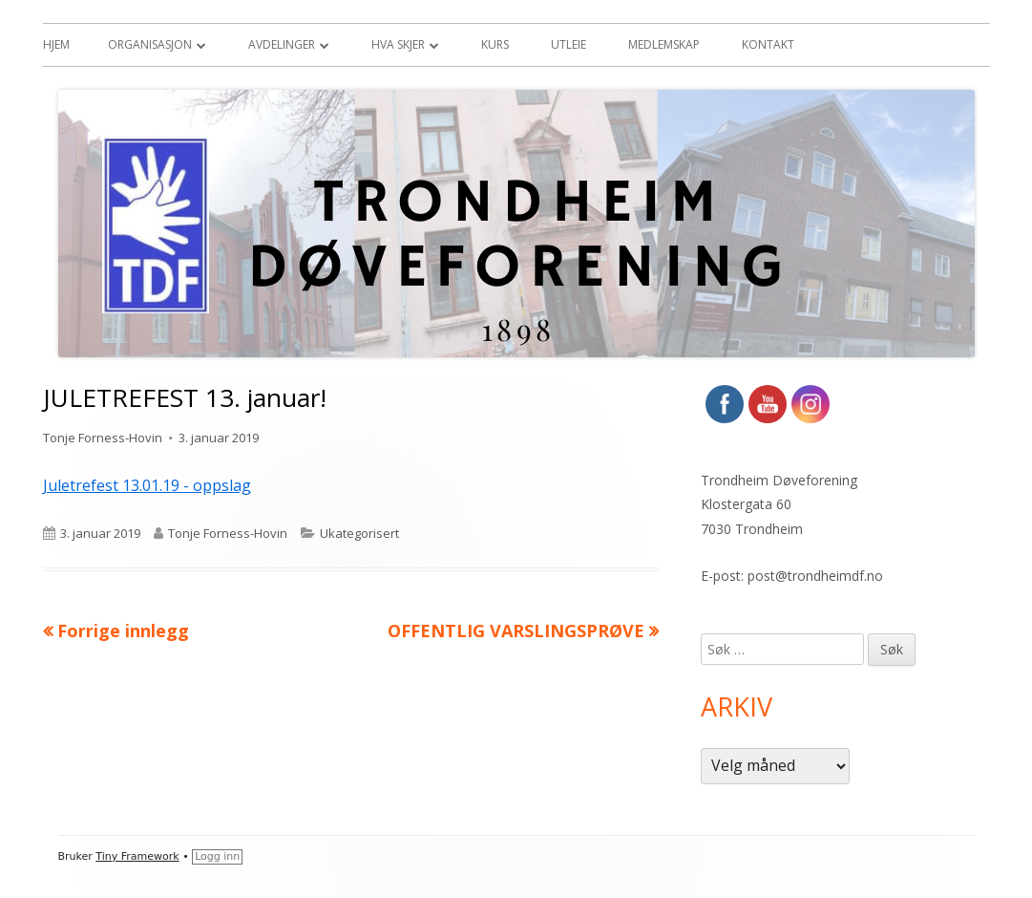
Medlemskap (664, 44)
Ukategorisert (359, 533)
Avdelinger (281, 44)
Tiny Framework (137, 856)
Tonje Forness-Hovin (102, 437)
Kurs (495, 44)
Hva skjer (398, 44)
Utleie (568, 44)
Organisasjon (150, 44)
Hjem (56, 44)
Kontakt (768, 44)
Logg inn (217, 856)
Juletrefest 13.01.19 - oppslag (147, 485)
